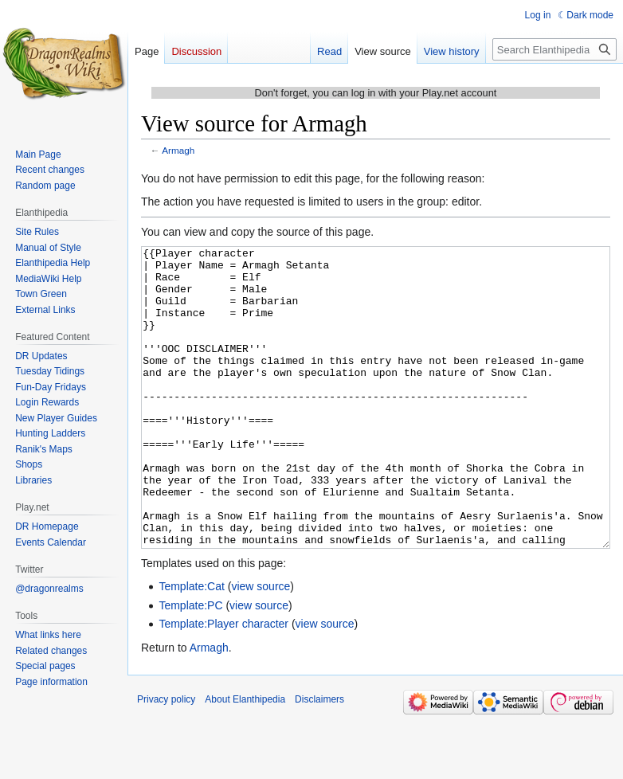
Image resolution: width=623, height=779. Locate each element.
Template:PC (190, 665)
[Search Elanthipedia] (554, 49)
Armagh (178, 150)
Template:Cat (191, 646)
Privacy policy (166, 759)
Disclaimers (319, 759)
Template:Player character (223, 683)
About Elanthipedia (245, 759)
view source (260, 646)
